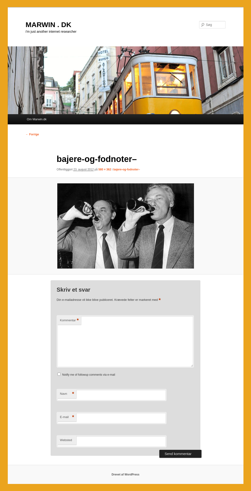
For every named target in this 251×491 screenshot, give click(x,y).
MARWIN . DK (48, 24)
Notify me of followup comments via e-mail (88, 374)
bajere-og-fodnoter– (126, 169)
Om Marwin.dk (37, 119)
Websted (66, 440)
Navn (67, 393)
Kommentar (69, 320)
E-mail (67, 417)
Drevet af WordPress (126, 474)
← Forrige (32, 134)
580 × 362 (105, 169)
